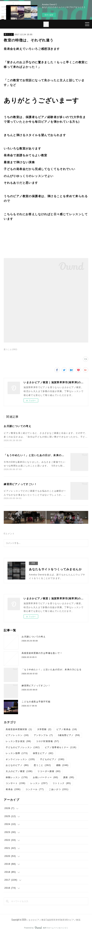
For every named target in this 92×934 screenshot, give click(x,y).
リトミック (62, 783)
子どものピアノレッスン (23, 747)
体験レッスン (17, 777)
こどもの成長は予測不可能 (36, 701)
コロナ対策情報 (47, 741)
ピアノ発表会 (66, 729)
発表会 (13, 789)
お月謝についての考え (17, 426)
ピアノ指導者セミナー (60, 747)
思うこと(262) (10, 349)
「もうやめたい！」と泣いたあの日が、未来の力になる (38, 455)
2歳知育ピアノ (69, 735)
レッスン (39, 783)
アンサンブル (43, 735)
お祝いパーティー (45, 777)
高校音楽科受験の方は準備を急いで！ (42, 653)
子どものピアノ (52, 759)
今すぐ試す (48, 15)
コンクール (35, 789)
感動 (62, 765)
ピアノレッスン (17, 735)
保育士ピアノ (43, 753)
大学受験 (44, 729)
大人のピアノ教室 (19, 771)
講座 (68, 777)
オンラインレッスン (20, 759)
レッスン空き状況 (18, 741)
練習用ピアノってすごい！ (20, 484)
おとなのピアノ (17, 765)
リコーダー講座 (49, 771)
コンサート (15, 783)
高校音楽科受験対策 (19, 729)
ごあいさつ (58, 789)
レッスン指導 (17, 753)
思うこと (9, 34)
